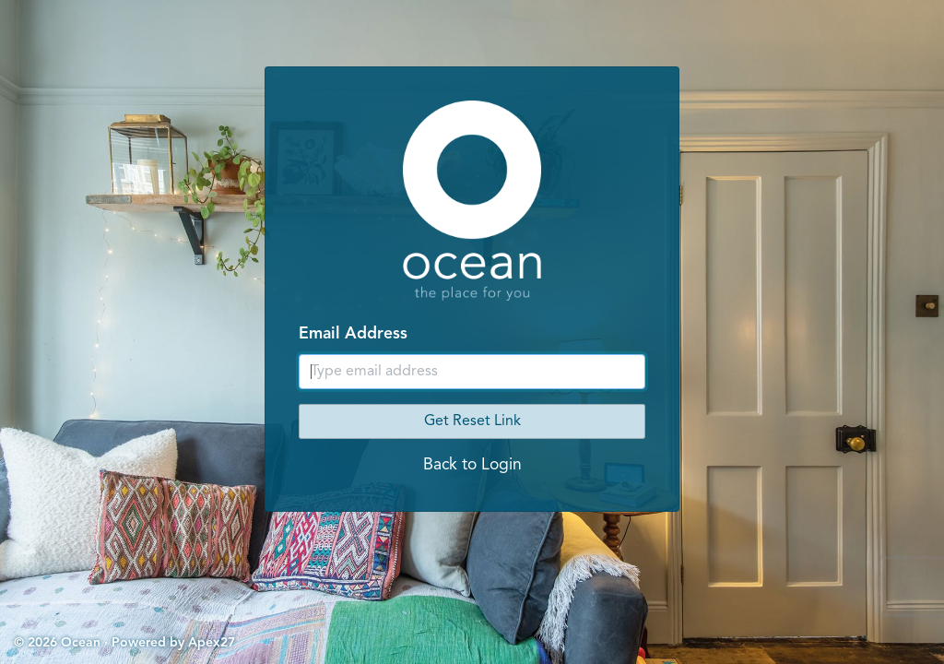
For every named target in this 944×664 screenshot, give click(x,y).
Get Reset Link (472, 421)
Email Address (353, 334)
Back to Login (472, 465)
